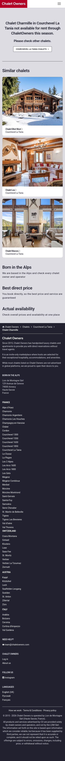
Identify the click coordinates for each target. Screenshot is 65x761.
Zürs (4, 604)
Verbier (5, 559)
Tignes (5, 515)
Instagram (8, 677)
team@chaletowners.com (15, 644)
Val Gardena (8, 630)
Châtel (5, 427)
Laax (4, 548)
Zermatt (6, 567)
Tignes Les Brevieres (12, 519)
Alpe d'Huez (8, 407)
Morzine (6, 488)
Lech (4, 585)
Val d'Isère (7, 523)
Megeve (6, 477)
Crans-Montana (9, 536)
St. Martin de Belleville (12, 512)
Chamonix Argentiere (12, 415)
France (6, 402)
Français (6, 700)
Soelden (6, 593)
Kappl (5, 577)
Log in (5, 659)
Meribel (5, 484)
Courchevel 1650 (10, 442)
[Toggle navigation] (59, 3)
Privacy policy (49, 710)
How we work (15, 710)
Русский (6, 696)
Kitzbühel (6, 581)
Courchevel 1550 (10, 438)
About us (6, 663)
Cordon (5, 430)
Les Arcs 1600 (9, 465)
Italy (4, 609)
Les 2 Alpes (7, 461)
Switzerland (9, 531)
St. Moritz (6, 555)
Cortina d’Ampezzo (11, 626)
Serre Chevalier (9, 508)
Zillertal (5, 600)
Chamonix (7, 411)
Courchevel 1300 (10, 434)
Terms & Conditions (32, 710)
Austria (6, 572)
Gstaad (5, 540)
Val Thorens (8, 527)
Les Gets (6, 473)
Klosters (6, 544)
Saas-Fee (6, 551)
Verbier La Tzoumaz (11, 563)
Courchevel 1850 (10, 446)
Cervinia (6, 622)
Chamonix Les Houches (13, 419)
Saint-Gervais (8, 496)
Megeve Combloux (11, 481)
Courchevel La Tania (11, 450)
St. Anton (6, 596)
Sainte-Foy (7, 500)
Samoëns (6, 504)
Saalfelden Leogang (11, 589)
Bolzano (6, 618)
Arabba (5, 614)
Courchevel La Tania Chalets (32, 49)
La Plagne (7, 457)
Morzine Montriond (11, 492)
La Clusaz (7, 454)
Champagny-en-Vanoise (13, 423)
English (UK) (8, 692)
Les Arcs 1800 (9, 469)
